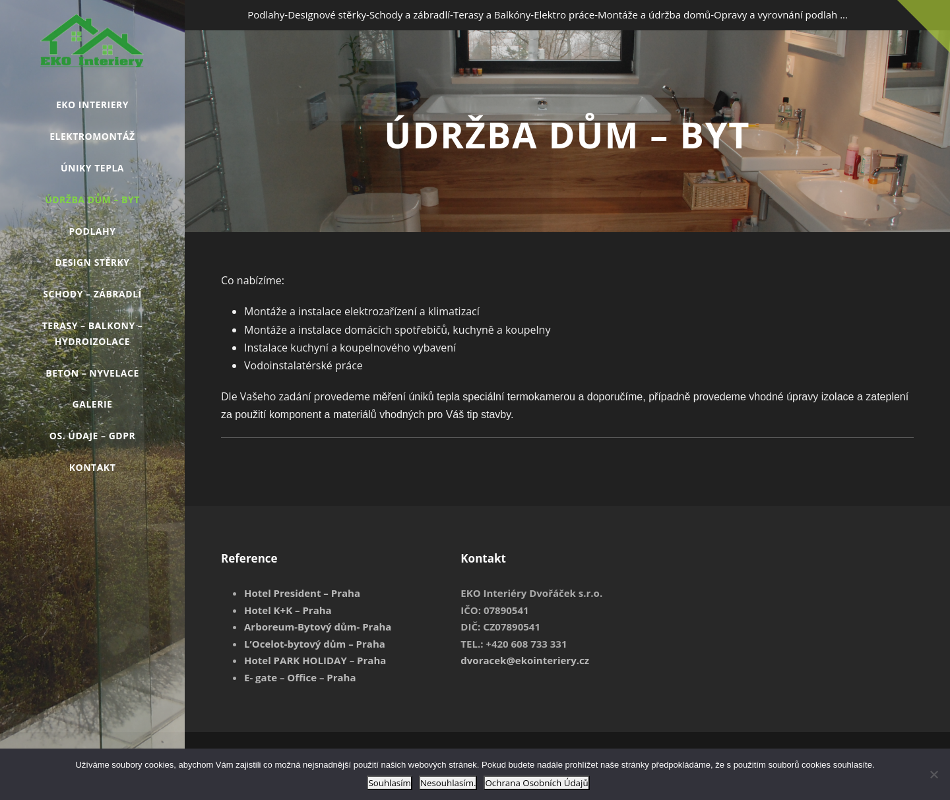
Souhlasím (389, 783)
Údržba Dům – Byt (92, 199)
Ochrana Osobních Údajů (536, 783)
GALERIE (93, 404)
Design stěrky (92, 262)
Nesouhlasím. (448, 783)
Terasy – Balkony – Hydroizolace (92, 333)
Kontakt (92, 467)
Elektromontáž (92, 136)
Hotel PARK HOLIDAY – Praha (315, 660)
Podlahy (92, 231)
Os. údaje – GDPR (92, 435)
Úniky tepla (92, 168)
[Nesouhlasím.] (933, 774)
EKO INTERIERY (92, 104)
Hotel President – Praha (302, 593)
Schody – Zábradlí (92, 294)
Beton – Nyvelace (92, 373)
